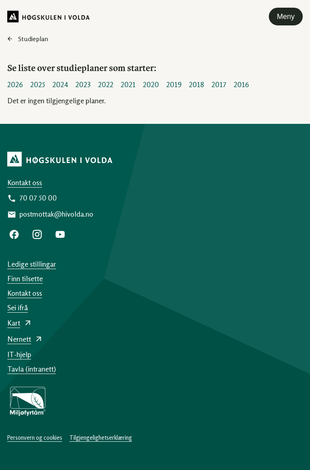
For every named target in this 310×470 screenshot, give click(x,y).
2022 (105, 84)
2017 (219, 84)
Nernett (19, 338)
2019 (174, 84)
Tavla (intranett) (31, 368)
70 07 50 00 (38, 197)
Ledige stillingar (31, 263)
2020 (151, 84)
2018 (196, 84)
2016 (241, 84)
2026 (15, 84)
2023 (83, 84)
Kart (13, 322)
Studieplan (33, 39)
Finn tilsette (25, 278)
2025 (37, 84)
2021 (128, 84)
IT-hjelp (19, 354)
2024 (60, 84)
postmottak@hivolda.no (56, 213)
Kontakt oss (24, 182)
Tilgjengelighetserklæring (100, 437)
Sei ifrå (17, 307)
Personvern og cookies (34, 437)
